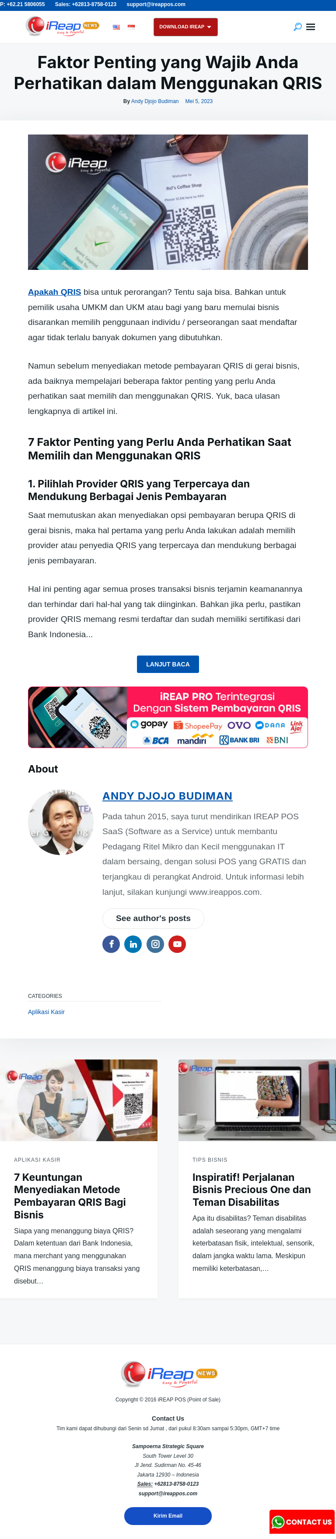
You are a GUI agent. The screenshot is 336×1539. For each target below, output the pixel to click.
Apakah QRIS (54, 292)
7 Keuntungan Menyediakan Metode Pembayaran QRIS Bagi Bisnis (70, 1196)
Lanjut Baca (168, 664)
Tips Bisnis (210, 1160)
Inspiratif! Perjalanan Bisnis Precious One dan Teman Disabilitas (251, 1190)
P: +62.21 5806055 (22, 4)
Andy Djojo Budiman (155, 101)
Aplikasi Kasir (46, 1011)
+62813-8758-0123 (176, 1484)
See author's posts (153, 918)
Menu (310, 27)
